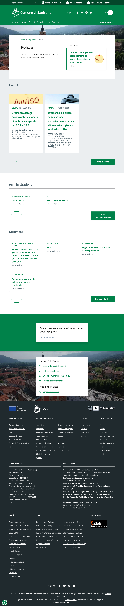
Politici (11, 446)
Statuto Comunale (16, 551)
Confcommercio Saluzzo (45, 522)
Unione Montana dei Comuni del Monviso (51, 532)
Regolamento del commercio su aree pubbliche (96, 249)
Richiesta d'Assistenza (17, 543)
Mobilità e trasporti (65, 428)
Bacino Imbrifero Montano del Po (48, 536)
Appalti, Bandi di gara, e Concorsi (22, 244)
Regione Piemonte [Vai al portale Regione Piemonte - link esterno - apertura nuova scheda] (17, 2)
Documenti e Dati (15, 436)
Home (23, 39)
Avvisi (83, 436)
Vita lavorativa (63, 450)
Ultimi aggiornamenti (17, 569)
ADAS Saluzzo (41, 547)
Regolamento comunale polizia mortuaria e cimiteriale (23, 282)
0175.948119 (17, 472)
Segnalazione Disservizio (18, 540)
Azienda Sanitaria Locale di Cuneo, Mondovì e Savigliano (84, 536)
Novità (15, 108)
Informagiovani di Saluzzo (72, 532)
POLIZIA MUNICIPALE (57, 200)
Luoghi (102, 428)
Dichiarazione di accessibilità (19, 525)
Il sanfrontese (86, 425)
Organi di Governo (16, 425)
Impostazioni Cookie (16, 561)
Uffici (49, 196)
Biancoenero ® (70, 599)
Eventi (102, 425)
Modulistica (52, 243)
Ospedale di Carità (43, 543)
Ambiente (40, 428)
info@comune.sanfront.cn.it (24, 486)
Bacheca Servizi (15, 547)
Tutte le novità (102, 161)
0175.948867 (17, 475)
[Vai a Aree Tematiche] (74, 2)
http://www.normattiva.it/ (72, 540)
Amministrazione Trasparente (20, 522)
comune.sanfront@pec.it (23, 483)
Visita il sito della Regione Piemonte (49, 525)
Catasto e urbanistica (44, 443)
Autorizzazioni (41, 439)
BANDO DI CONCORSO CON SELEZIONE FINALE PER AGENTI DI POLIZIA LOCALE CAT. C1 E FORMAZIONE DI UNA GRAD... (25, 255)
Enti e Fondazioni (15, 439)
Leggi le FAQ (13, 532)
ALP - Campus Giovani (71, 547)
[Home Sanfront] (32, 12)
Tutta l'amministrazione (103, 216)
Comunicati (85, 432)
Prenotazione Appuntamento (20, 536)
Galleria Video (105, 439)
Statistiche (13, 572)
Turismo (61, 446)
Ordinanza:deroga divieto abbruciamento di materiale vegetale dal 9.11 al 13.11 (82, 57)
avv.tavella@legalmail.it (76, 507)
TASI (49, 247)
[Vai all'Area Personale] (99, 2)
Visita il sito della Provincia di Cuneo (49, 529)
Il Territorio (103, 432)
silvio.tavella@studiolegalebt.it (79, 505)
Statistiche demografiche (72, 529)
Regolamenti (88, 243)
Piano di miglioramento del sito (20, 529)
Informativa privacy (16, 554)
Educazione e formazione (45, 450)
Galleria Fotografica (107, 436)
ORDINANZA (18, 200)
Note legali (13, 558)
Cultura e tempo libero (44, 446)
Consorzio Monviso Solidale (73, 525)
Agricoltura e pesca (43, 425)
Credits (11, 565)
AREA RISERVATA (60, 602)
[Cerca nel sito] (110, 12)
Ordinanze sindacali (21, 196)
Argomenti (32, 39)
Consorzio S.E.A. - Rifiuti (72, 522)
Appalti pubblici (42, 436)
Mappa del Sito (14, 576)
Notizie (84, 428)
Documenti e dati (102, 299)
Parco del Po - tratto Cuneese (47, 540)
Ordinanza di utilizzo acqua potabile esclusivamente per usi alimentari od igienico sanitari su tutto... (61, 121)
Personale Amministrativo (19, 443)
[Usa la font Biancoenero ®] (51, 2)
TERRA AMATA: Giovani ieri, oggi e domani (78, 543)
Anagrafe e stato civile (44, 432)
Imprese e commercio (66, 425)
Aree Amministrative (17, 428)
